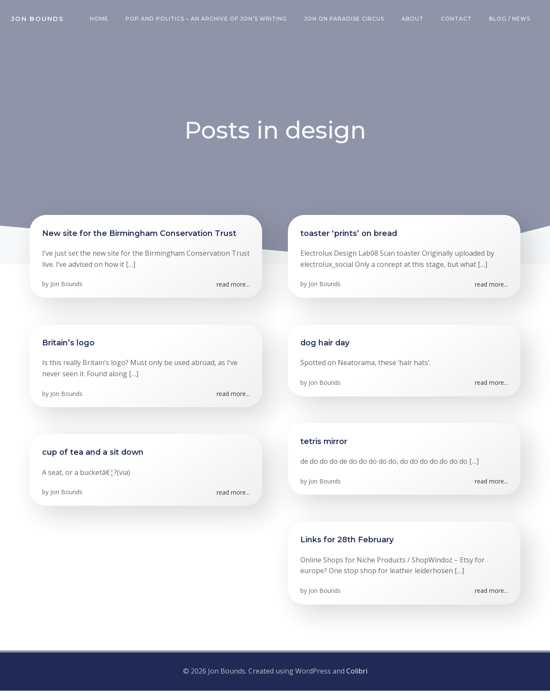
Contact (457, 19)
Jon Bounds (67, 286)
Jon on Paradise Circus (345, 19)
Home (100, 19)
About (413, 19)
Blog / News (510, 19)
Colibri (356, 672)
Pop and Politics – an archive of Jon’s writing (207, 19)
